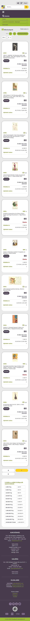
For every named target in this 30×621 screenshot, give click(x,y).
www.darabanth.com (18, 583)
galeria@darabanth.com (17, 568)
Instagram (14, 595)
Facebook (15, 593)
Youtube (15, 596)
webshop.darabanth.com (18, 585)
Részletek (6, 60)
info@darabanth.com (17, 540)
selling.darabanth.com (18, 586)
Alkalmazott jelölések (23, 33)
